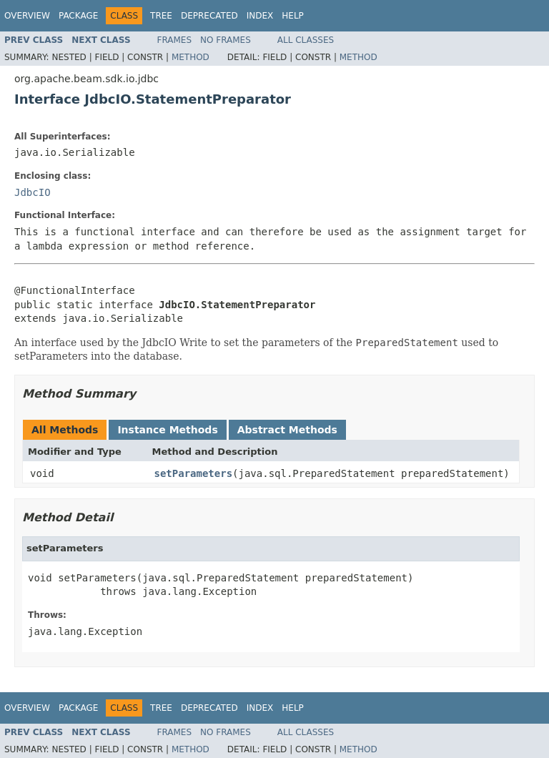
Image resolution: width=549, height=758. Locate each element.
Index (260, 16)
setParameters (193, 473)
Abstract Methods (287, 429)
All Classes (305, 40)
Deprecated (209, 16)
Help (293, 16)
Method (190, 57)
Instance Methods (167, 429)
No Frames (225, 40)
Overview (27, 16)
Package (78, 16)
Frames (174, 40)
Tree (161, 16)
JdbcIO (32, 192)
